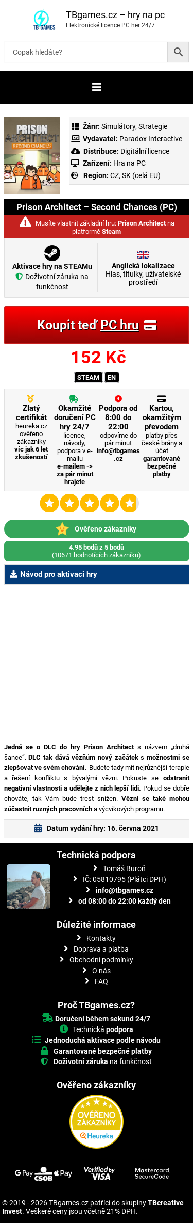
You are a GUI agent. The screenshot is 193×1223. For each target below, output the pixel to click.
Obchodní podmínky (101, 960)
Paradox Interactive (150, 139)
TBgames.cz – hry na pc (115, 14)
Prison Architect (142, 223)
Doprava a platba (101, 949)
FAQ (101, 981)
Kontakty (101, 938)
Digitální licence (144, 151)
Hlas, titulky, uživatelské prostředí (143, 274)
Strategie (152, 126)
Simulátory (118, 126)
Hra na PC (129, 163)
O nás (101, 971)
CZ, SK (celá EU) (135, 175)
